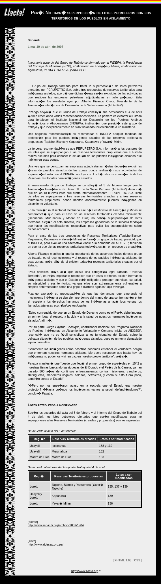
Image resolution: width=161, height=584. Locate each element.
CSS (137, 560)
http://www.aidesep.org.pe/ (45, 544)
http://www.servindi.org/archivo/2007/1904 (56, 525)
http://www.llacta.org (84, 571)
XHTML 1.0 (122, 560)
